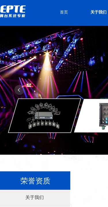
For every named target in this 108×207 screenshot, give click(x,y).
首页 (64, 12)
